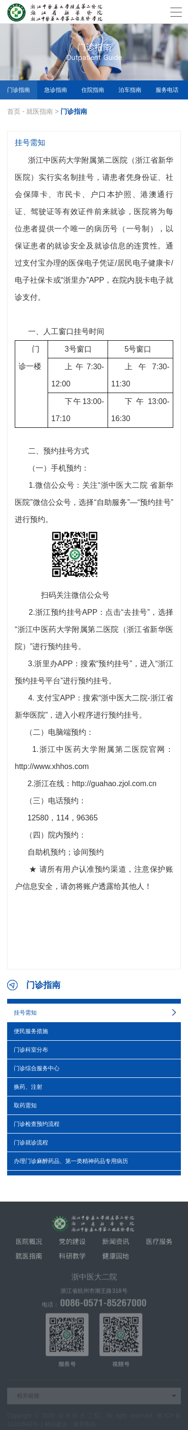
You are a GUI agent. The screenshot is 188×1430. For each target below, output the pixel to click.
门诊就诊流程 (31, 1142)
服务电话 (167, 90)
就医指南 (39, 111)
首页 (13, 111)
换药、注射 (28, 1087)
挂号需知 (25, 1012)
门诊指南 (18, 90)
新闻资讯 (115, 1244)
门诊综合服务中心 (36, 1068)
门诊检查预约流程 (36, 1124)
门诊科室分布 (31, 1049)
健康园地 (115, 1258)
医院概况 (29, 1244)
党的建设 (72, 1244)
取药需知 (25, 1105)
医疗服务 (159, 1244)
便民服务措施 (31, 1031)
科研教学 (72, 1258)
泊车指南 (130, 90)
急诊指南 (55, 90)
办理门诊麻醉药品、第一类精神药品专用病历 (71, 1161)
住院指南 (92, 90)
